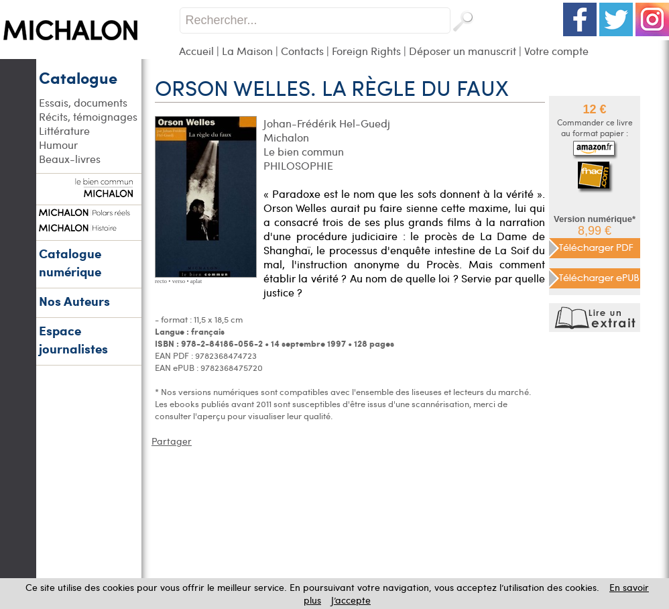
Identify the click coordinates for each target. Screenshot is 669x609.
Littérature (64, 130)
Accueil (196, 51)
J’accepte (351, 600)
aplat (196, 281)
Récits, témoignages (88, 116)
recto (161, 281)
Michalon (286, 137)
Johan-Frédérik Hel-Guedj (326, 123)
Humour (58, 144)
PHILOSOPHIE (298, 165)
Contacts (302, 51)
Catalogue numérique (70, 262)
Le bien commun (303, 151)
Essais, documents (83, 102)
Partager (171, 441)
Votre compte (556, 51)
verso (179, 281)
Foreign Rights (366, 51)
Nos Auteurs (74, 301)
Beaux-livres (70, 159)
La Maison (247, 51)
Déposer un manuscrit (462, 51)
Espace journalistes (73, 339)
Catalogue (78, 77)
